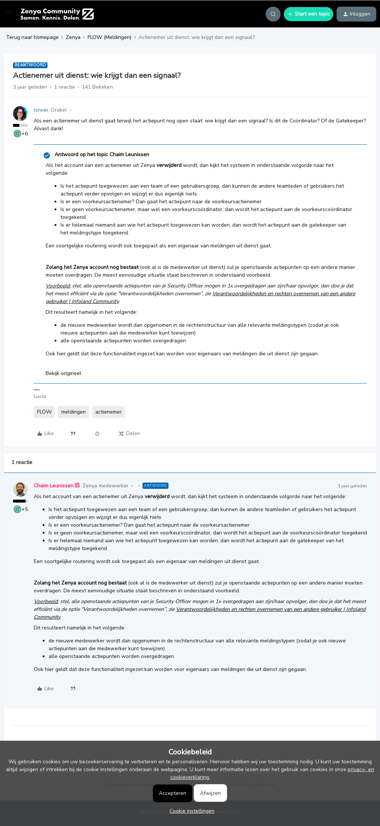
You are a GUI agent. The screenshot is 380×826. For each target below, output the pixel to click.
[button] (8, 15)
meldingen (73, 411)
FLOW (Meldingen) (109, 37)
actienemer (108, 411)
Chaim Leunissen (53, 485)
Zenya (73, 37)
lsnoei (41, 109)
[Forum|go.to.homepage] (57, 14)
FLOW (44, 411)
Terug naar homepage (32, 37)
